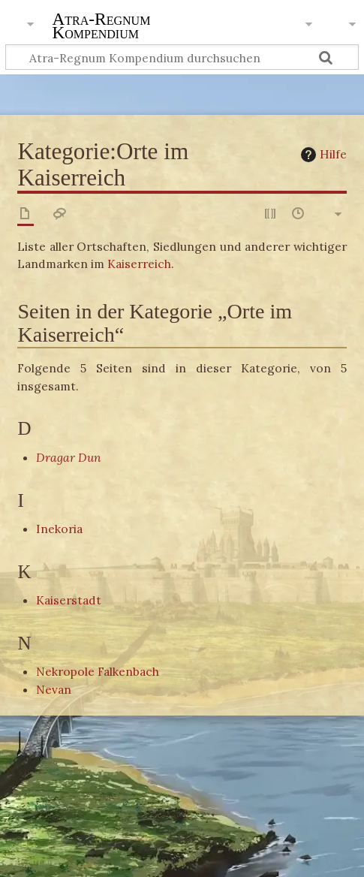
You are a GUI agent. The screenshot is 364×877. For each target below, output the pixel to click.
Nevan (53, 689)
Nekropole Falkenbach (97, 671)
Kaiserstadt (68, 599)
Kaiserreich (139, 263)
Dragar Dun (68, 457)
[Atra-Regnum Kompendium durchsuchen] (182, 57)
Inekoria (59, 528)
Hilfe (322, 154)
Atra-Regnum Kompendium (101, 27)
